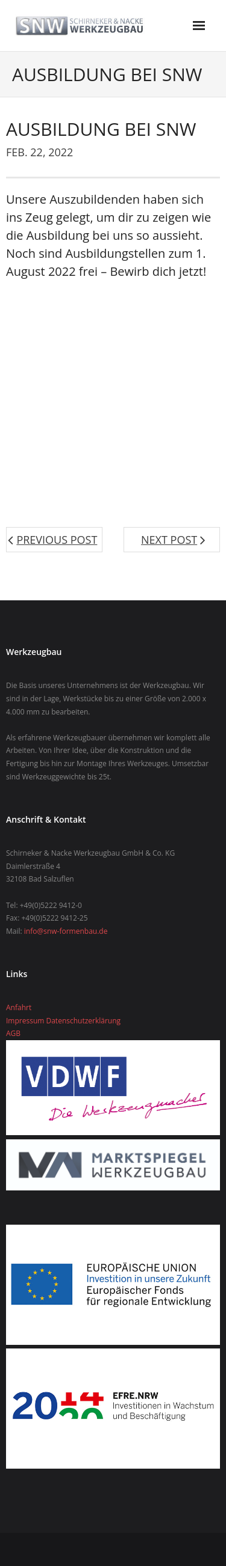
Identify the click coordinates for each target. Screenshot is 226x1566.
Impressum (25, 1021)
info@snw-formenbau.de (66, 931)
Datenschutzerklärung (83, 1021)
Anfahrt (18, 1007)
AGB (13, 1033)
